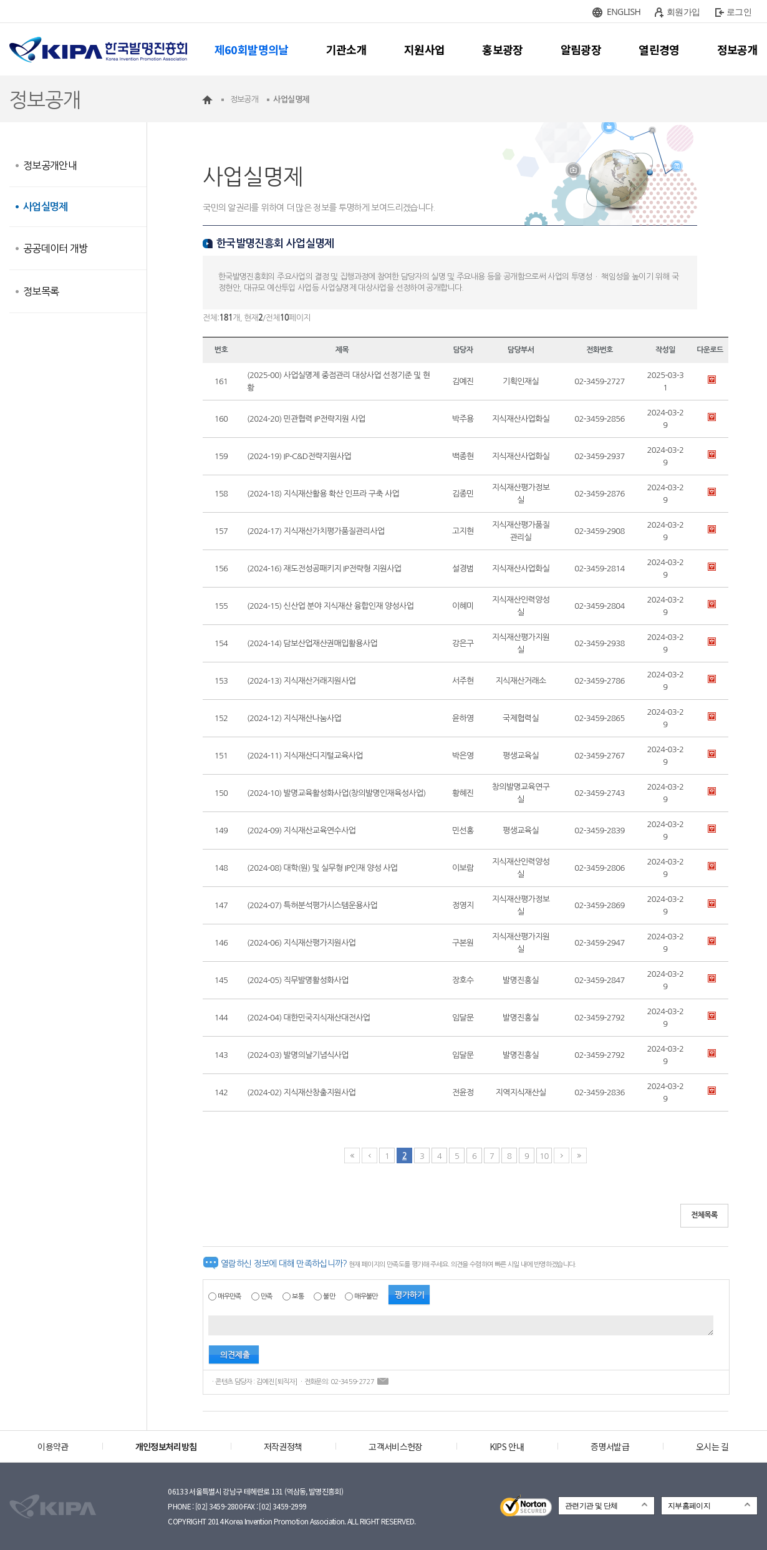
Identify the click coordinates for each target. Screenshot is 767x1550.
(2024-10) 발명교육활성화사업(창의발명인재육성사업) (336, 793)
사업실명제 (45, 206)
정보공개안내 (50, 165)
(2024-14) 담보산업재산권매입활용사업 (312, 643)
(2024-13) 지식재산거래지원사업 (301, 681)
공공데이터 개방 (55, 248)
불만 (329, 1296)
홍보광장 (502, 49)
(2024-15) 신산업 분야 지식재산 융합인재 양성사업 (330, 606)
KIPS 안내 (507, 1446)
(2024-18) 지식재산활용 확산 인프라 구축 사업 (323, 494)
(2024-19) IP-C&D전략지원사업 (299, 456)
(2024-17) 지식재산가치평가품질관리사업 (316, 531)
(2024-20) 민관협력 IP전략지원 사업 (306, 419)
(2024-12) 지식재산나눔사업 (294, 718)
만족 (267, 1296)
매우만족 (229, 1296)
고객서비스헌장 (395, 1446)
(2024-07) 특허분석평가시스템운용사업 (312, 905)
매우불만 (365, 1296)
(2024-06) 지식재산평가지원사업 (301, 943)
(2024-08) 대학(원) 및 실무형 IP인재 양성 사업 (322, 868)
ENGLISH (623, 11)
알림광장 (581, 49)
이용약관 (52, 1446)
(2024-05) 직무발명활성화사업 (298, 980)
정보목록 (41, 291)
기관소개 (346, 49)
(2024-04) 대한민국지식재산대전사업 (308, 1018)
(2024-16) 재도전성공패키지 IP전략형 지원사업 (324, 568)
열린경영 (659, 49)
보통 (298, 1296)
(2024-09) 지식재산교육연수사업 (301, 830)
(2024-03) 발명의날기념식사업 (298, 1055)
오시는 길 (712, 1446)
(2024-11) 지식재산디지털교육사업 (305, 756)
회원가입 (683, 11)
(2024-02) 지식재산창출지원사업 (301, 1092)
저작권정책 (283, 1446)
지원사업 (424, 49)
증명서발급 (610, 1446)
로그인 (738, 11)
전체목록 (704, 1215)
